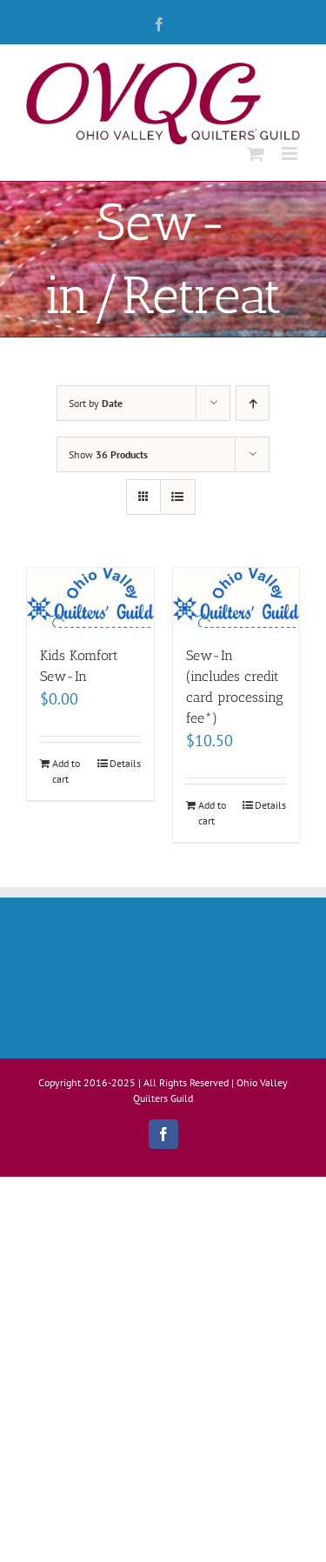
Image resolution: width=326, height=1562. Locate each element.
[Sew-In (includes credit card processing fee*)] (236, 598)
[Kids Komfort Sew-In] (90, 598)
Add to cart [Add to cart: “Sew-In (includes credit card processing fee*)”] (212, 812)
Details (125, 763)
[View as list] (178, 497)
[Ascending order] (252, 403)
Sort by (96, 403)
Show (108, 454)
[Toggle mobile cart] (255, 153)
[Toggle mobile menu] (291, 153)
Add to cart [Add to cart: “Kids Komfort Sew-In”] (66, 771)
